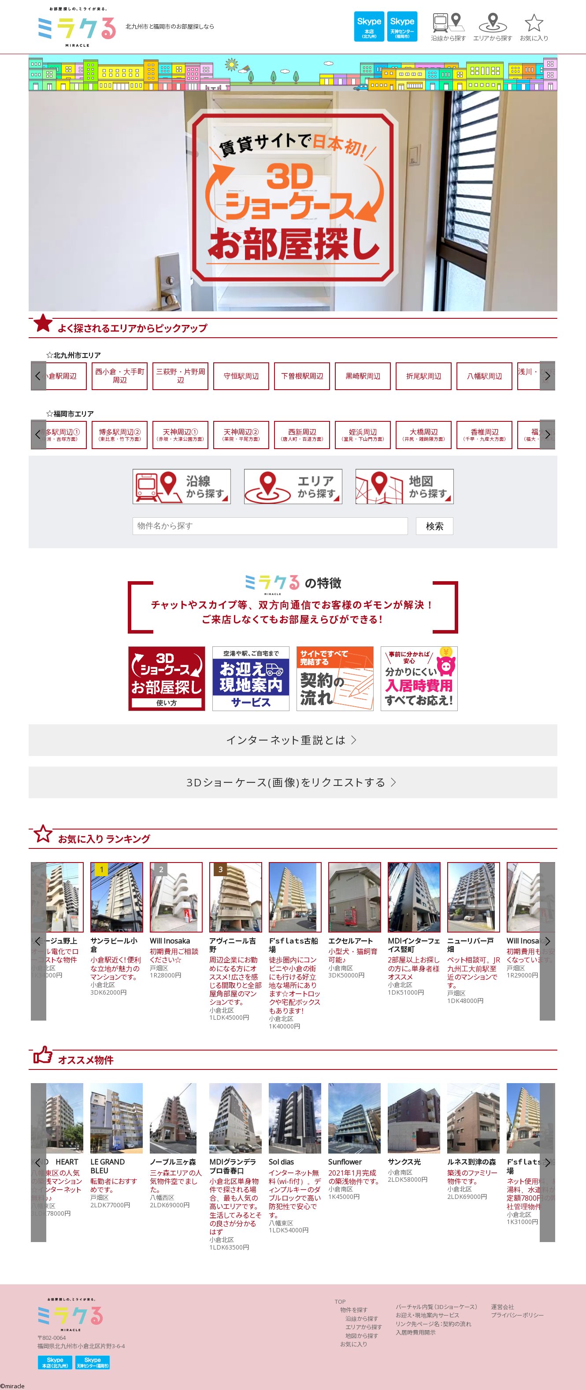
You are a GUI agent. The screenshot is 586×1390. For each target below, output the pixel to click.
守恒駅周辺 (241, 376)
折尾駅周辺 (423, 376)
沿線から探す (449, 37)
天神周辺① (180, 434)
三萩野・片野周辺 (180, 376)
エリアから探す (493, 37)
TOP (340, 1301)
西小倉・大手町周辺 (120, 376)
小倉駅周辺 (59, 376)
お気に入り (534, 37)
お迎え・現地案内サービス (428, 1316)
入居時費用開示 (416, 1333)
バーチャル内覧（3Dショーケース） (437, 1307)
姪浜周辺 (363, 434)
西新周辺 (302, 434)
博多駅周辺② (120, 434)
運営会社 (502, 1307)
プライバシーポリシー (517, 1316)
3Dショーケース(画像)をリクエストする (293, 782)
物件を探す (354, 1310)
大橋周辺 (424, 434)
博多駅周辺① (59, 434)
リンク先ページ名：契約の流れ (433, 1324)
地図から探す (361, 1336)
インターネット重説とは (293, 740)
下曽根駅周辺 (302, 376)
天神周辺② (241, 434)
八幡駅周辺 (484, 376)
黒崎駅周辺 (363, 376)
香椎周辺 (484, 434)
